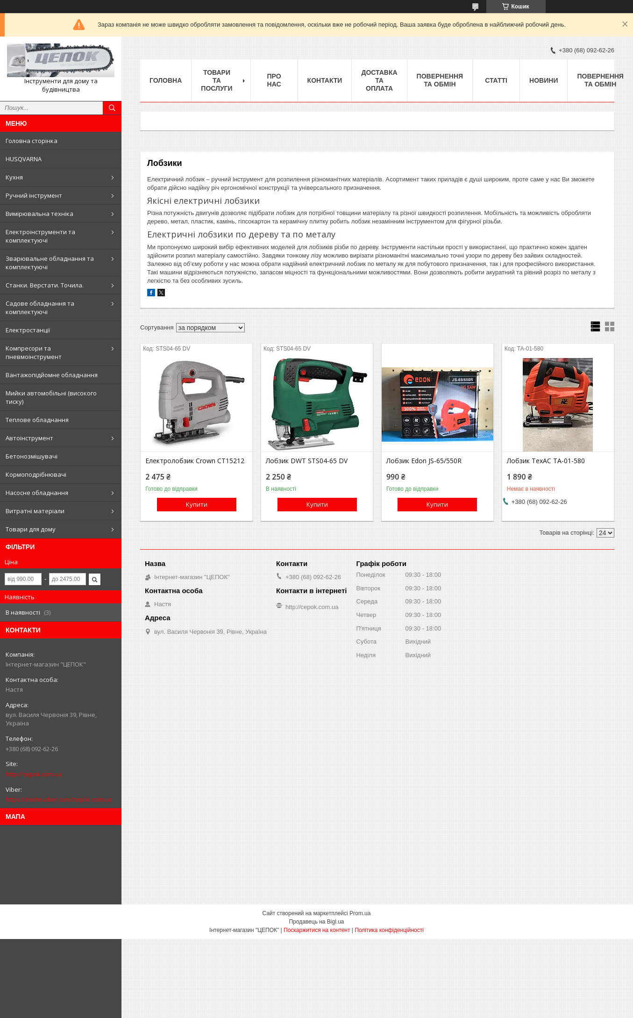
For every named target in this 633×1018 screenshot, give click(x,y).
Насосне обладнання (37, 492)
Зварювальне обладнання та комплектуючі (50, 262)
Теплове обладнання (37, 420)
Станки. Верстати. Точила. (45, 285)
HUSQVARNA (24, 159)
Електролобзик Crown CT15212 (194, 461)
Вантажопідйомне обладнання (52, 375)
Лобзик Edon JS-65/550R (424, 461)
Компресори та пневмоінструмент (34, 352)
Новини (543, 80)
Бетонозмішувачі (31, 456)
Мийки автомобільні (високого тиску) (51, 397)
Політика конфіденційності (389, 930)
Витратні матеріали (35, 511)
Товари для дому (31, 529)
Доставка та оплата (379, 80)
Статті (496, 80)
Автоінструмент (29, 438)
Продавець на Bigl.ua (316, 921)
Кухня (14, 177)
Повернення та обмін (440, 80)
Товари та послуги (216, 80)
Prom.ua (359, 913)
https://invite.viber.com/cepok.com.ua (59, 799)
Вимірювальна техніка (39, 213)
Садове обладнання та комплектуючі (40, 307)
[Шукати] (112, 108)
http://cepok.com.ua (34, 774)
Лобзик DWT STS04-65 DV (307, 461)
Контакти (324, 80)
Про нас (274, 80)
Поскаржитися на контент (317, 930)
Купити (196, 504)
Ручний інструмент (34, 195)
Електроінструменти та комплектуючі (40, 236)
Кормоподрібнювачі (36, 474)
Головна (165, 80)
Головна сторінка (31, 140)
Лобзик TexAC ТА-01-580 (546, 461)
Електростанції (28, 330)
